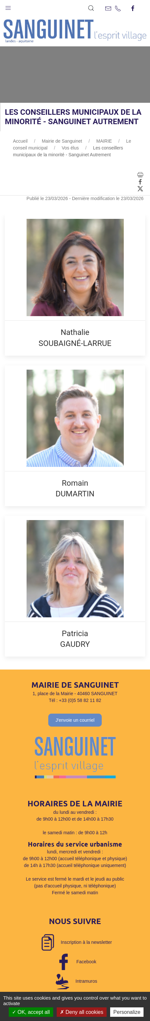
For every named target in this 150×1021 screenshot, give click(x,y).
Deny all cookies (81, 1012)
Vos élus (70, 147)
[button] (8, 6)
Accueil (20, 141)
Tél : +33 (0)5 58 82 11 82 (75, 700)
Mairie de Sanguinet (62, 141)
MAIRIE (104, 141)
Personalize (127, 1012)
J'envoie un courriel (74, 720)
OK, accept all (31, 1012)
